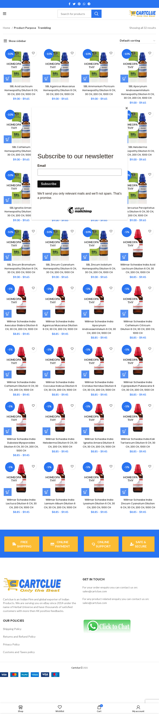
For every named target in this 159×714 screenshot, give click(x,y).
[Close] (127, 108)
